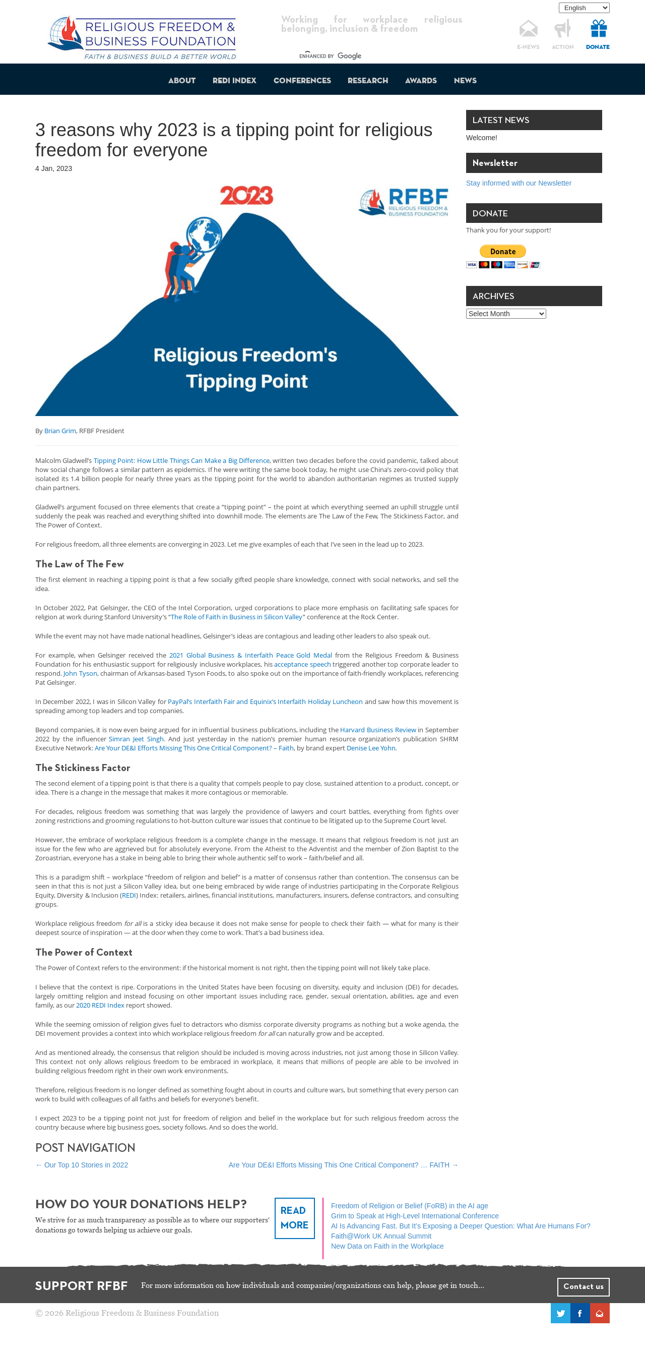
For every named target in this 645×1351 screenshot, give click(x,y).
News (465, 81)
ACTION (563, 47)
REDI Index (234, 81)
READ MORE (295, 1218)
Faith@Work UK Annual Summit (381, 1236)
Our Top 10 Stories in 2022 (81, 1165)
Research (368, 81)
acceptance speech (302, 664)
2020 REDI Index (100, 1005)
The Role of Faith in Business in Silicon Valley (237, 616)
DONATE (598, 47)
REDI (129, 895)
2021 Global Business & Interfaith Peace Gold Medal (250, 655)
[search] (362, 56)
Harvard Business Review (378, 729)
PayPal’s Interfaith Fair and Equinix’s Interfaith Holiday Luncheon (265, 701)
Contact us (583, 1287)
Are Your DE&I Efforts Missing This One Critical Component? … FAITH (344, 1165)
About (182, 81)
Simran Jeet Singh (136, 738)
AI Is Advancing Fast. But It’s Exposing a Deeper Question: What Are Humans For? (461, 1226)
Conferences (302, 81)
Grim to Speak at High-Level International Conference (415, 1216)
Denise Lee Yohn (371, 747)
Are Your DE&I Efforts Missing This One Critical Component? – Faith (194, 747)
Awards (421, 81)
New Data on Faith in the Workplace (387, 1246)
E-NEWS (528, 47)
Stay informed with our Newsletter (518, 183)
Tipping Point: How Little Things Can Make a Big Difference (182, 460)
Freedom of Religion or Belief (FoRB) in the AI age (409, 1206)
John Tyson (80, 673)
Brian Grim (60, 430)
